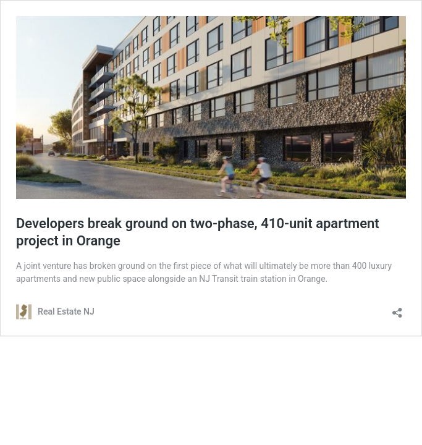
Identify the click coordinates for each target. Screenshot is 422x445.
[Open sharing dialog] (397, 308)
